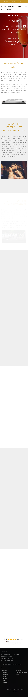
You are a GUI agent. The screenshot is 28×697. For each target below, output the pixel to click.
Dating (17, 674)
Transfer (4, 678)
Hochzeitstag (5, 674)
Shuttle (4, 680)
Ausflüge (4, 670)
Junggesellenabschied (21, 672)
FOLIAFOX (17, 691)
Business (4, 676)
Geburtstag (18, 670)
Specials (4, 682)
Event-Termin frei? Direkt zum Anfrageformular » (14, 1)
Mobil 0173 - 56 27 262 (7, 658)
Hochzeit (4, 672)
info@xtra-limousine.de (7, 660)
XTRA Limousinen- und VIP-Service (11, 8)
